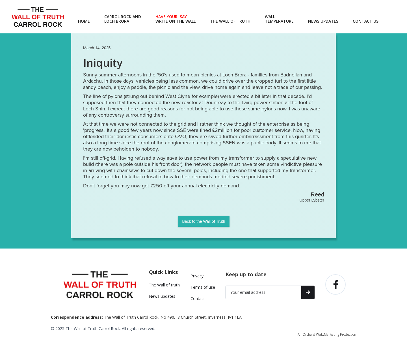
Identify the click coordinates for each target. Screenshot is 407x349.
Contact (197, 298)
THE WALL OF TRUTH (230, 21)
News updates (162, 296)
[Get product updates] (263, 292)
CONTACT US (365, 21)
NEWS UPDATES (323, 21)
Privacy (197, 276)
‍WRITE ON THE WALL (175, 19)
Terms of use (202, 287)
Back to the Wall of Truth (203, 221)
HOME (84, 21)
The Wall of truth (164, 285)
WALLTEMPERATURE (279, 19)
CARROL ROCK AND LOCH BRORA (122, 19)
